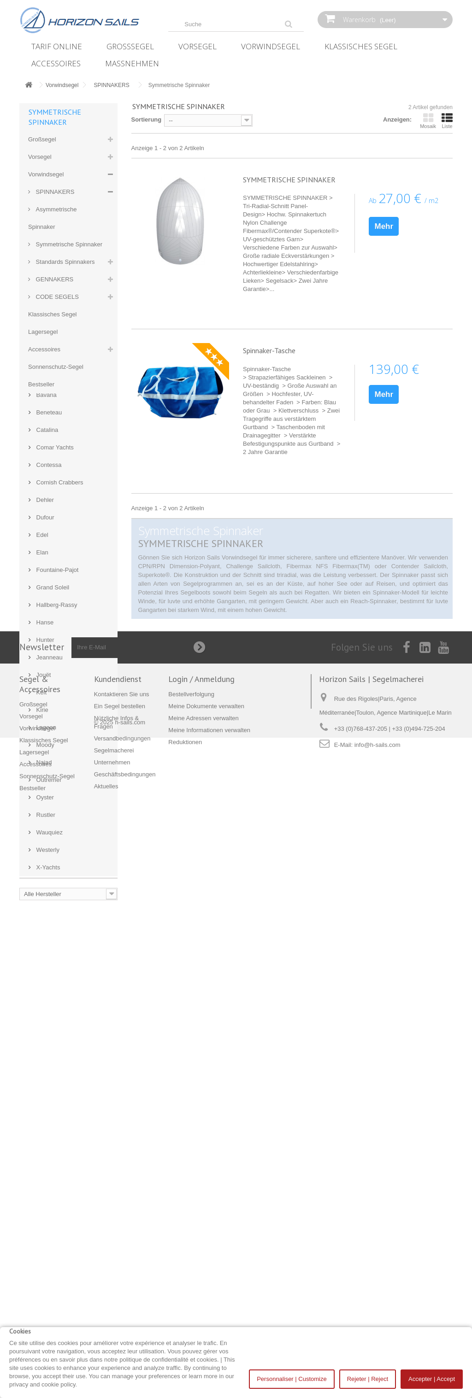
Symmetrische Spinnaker (68, 244)
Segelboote (50, 557)
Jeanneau (49, 958)
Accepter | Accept (431, 1378)
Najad (43, 1063)
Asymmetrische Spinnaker (52, 218)
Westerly (47, 1151)
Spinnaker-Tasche (269, 350)
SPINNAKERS (54, 191)
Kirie (41, 1011)
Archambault (52, 679)
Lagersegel (43, 331)
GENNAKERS (53, 279)
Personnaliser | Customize (292, 1378)
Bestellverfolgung (191, 1279)
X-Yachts (47, 1168)
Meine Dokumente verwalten (206, 1290)
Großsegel (130, 46)
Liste (447, 120)
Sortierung (146, 119)
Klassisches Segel (360, 46)
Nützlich (47, 418)
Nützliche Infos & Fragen (68, 452)
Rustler (45, 1116)
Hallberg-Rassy (56, 906)
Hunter (44, 941)
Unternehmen (53, 505)
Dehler (44, 801)
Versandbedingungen (64, 487)
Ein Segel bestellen (61, 435)
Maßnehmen (132, 63)
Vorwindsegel (270, 46)
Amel (42, 661)
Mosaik (428, 120)
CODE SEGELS (56, 296)
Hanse (44, 923)
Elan (41, 853)
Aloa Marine (51, 644)
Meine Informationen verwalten (209, 1314)
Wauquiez (49, 1133)
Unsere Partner (56, 522)
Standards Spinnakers (64, 261)
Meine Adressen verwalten (203, 1302)
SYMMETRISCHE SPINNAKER (289, 179)
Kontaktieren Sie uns (63, 575)
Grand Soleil (52, 888)
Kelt (41, 993)
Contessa (48, 766)
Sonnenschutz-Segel (55, 366)
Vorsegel (197, 46)
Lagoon (45, 1028)
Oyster (44, 1098)
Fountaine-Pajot (56, 871)
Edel (41, 836)
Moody (44, 1046)
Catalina (46, 731)
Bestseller (41, 384)
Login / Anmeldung (201, 1263)
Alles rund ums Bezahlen (68, 540)
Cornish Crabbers (59, 784)
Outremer (48, 1081)
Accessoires (56, 63)
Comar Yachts (54, 749)
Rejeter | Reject (367, 1378)
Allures (44, 626)
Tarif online (56, 46)
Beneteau (48, 714)
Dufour (44, 819)
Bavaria (46, 696)
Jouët (43, 976)
